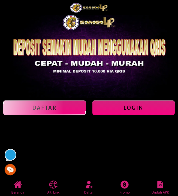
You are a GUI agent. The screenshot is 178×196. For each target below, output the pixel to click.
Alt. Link (53, 187)
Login (133, 108)
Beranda (18, 187)
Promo (124, 187)
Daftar (44, 107)
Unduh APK (160, 187)
